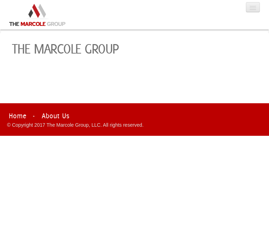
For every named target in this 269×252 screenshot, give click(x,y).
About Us (55, 115)
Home (17, 115)
